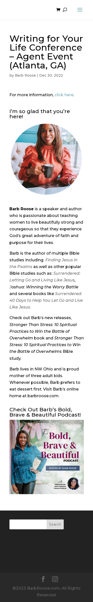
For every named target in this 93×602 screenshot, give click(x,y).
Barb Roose (25, 75)
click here (64, 94)
